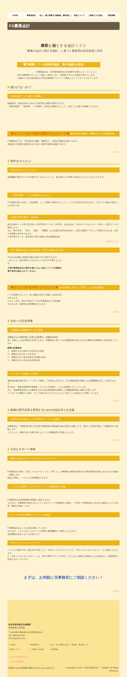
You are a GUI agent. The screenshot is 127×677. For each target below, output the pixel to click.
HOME (15, 15)
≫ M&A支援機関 (16, 661)
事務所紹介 (31, 15)
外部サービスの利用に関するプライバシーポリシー (32, 668)
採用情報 (111, 15)
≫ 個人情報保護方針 (18, 657)
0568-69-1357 (19, 635)
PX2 (9, 295)
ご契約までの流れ (95, 15)
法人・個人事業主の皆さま (47, 15)
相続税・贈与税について (63, 15)
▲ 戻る (116, 152)
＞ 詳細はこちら (111, 241)
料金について (79, 15)
